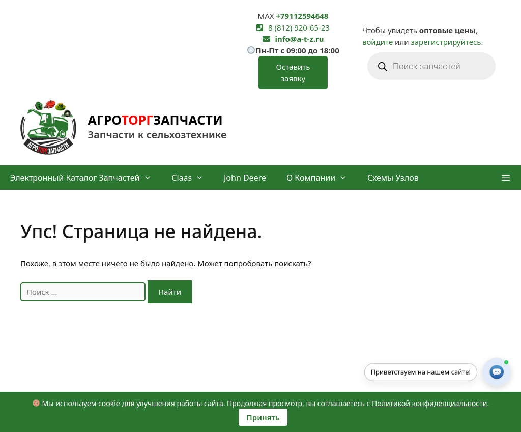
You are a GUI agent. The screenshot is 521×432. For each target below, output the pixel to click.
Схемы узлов (393, 177)
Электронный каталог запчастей (85, 177)
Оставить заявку (293, 72)
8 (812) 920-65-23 (299, 27)
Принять (263, 417)
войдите (377, 42)
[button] (505, 177)
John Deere (245, 177)
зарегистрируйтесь (446, 42)
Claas (192, 177)
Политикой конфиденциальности (429, 403)
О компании (321, 177)
